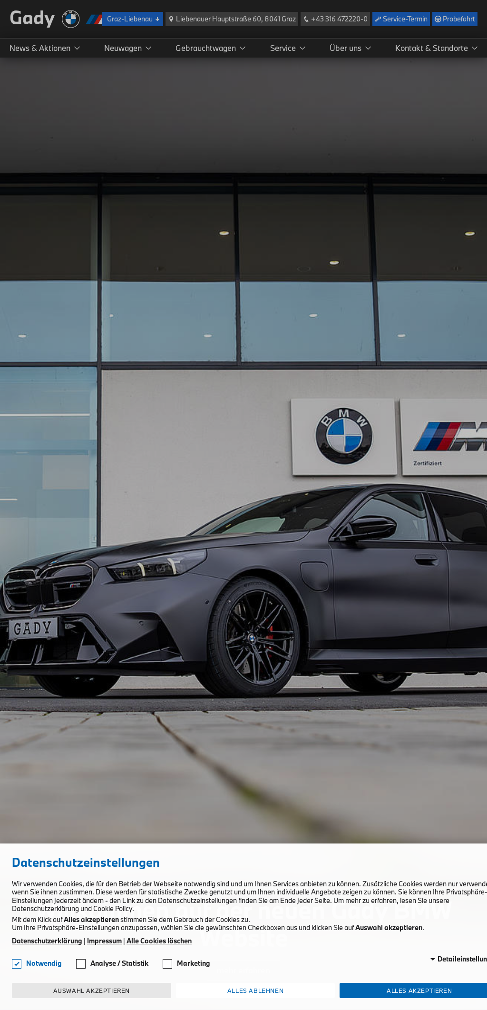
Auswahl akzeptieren (91, 990)
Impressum (104, 941)
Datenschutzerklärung (47, 941)
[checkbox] (16, 964)
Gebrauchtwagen (205, 48)
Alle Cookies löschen (159, 941)
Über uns (345, 48)
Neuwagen (123, 48)
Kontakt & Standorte (431, 48)
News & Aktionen (40, 48)
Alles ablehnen (255, 990)
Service (283, 48)
